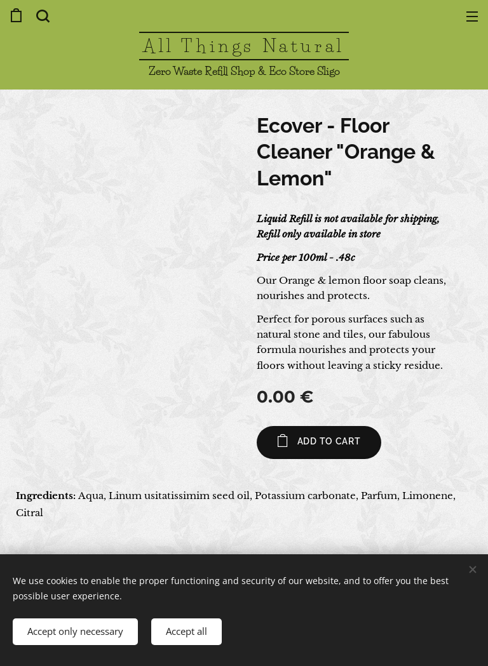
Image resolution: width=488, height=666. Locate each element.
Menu (472, 16)
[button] (41, 16)
